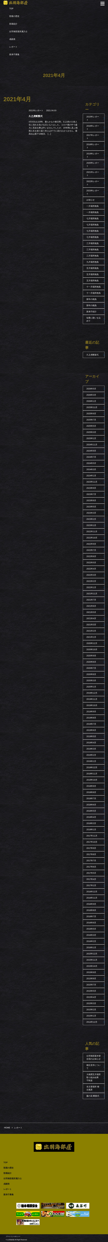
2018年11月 (91, 773)
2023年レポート (92, 192)
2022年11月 (91, 531)
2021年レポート (36, 110)
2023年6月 (91, 500)
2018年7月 (91, 798)
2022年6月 (91, 556)
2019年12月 (91, 693)
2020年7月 (91, 668)
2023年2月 (91, 519)
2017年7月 (91, 860)
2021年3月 (91, 624)
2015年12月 (91, 954)
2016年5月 (91, 929)
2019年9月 (91, 711)
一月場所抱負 (92, 206)
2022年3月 (91, 575)
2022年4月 (91, 569)
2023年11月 (91, 482)
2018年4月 (91, 817)
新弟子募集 (14, 54)
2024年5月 (91, 463)
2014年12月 (91, 1022)
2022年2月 (91, 581)
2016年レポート (92, 127)
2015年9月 (91, 972)
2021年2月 (91, 631)
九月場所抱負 (92, 262)
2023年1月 (91, 525)
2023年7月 (91, 494)
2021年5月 (91, 612)
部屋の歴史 (14, 16)
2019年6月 (91, 730)
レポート (13, 47)
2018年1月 (91, 829)
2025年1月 (91, 438)
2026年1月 (91, 401)
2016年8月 (91, 910)
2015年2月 (91, 1009)
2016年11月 (91, 898)
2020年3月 (91, 680)
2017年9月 (91, 848)
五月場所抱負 (92, 268)
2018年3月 (91, 823)
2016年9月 (91, 904)
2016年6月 (91, 922)
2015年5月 (91, 991)
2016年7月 (91, 916)
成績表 (12, 39)
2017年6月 (91, 867)
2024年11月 (91, 444)
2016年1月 (91, 947)
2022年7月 (91, 550)
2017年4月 (91, 879)
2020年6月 (91, 674)
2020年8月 (91, 662)
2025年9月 (91, 413)
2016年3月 (91, 935)
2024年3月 (91, 469)
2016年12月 (91, 891)
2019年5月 (91, 736)
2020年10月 (91, 649)
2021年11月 (91, 593)
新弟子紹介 (91, 311)
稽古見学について (93, 1066)
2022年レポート (92, 183)
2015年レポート (92, 118)
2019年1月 (91, 761)
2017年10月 (91, 842)
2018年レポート (92, 146)
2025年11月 (91, 407)
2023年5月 (91, 506)
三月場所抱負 (92, 243)
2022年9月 (91, 544)
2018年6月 (91, 805)
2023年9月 (91, 488)
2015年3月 (91, 1003)
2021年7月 (91, 600)
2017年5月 (91, 873)
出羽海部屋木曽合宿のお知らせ (93, 1057)
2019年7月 (91, 724)
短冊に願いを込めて (93, 319)
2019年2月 (91, 755)
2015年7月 (91, 985)
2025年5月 (91, 426)
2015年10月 (91, 966)
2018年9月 (91, 786)
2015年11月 (91, 960)
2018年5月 (91, 811)
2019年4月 (91, 742)
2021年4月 (91, 618)
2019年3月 (91, 749)
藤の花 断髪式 (92, 1096)
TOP (11, 8)
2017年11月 (91, 836)
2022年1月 (91, 587)
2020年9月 (91, 655)
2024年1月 (91, 475)
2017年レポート (92, 136)
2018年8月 (91, 792)
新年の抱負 (91, 299)
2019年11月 (91, 699)
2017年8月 (91, 854)
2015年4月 (91, 997)
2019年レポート (92, 155)
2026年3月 (91, 395)
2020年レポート (92, 164)
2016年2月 (91, 941)
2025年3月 (91, 432)
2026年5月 (91, 389)
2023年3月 (91, 513)
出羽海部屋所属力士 (18, 31)
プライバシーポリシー (13, 1236)
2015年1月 (91, 1016)
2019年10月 (91, 705)
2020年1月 (91, 687)
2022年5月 (91, 562)
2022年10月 (91, 538)
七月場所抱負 (92, 218)
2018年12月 (91, 767)
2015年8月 (91, 978)
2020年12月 (91, 643)
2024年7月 (91, 457)
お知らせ (90, 200)
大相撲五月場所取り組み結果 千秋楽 (93, 1077)
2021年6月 (91, 606)
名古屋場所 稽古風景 (92, 1088)
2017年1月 (91, 885)
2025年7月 (91, 420)
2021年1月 (91, 637)
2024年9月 (91, 451)
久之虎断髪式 (92, 355)
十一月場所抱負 (93, 287)
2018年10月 (91, 780)
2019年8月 (91, 718)
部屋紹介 (13, 24)
